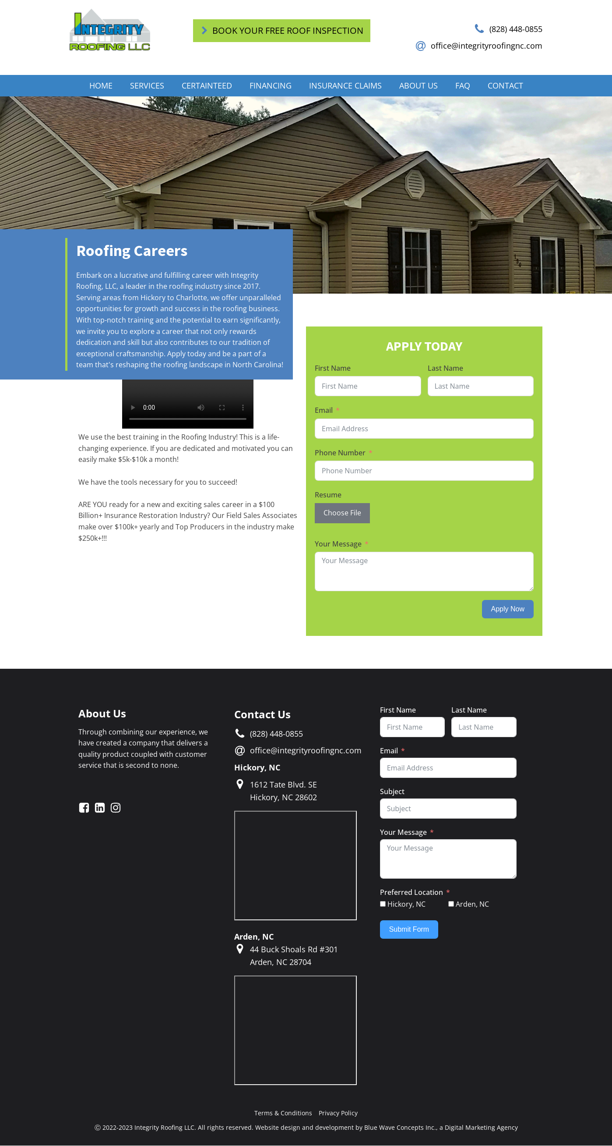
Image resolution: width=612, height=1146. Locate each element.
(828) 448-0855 (515, 29)
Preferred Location (411, 893)
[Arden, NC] (451, 905)
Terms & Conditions (283, 1113)
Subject (392, 792)
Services (147, 86)
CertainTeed (207, 86)
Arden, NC (254, 937)
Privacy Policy (338, 1113)
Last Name (445, 368)
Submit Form (409, 929)
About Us (418, 86)
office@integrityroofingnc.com (486, 46)
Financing (271, 86)
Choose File (342, 513)
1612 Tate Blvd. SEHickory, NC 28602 (283, 791)
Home (101, 86)
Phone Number (340, 453)
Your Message (338, 544)
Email (324, 410)
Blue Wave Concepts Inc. (400, 1128)
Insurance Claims (345, 86)
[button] (281, 30)
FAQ (462, 86)
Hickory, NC (257, 768)
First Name (333, 368)
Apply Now (507, 609)
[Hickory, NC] (383, 905)
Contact (505, 86)
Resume (328, 495)
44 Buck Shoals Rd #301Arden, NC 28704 (294, 956)
